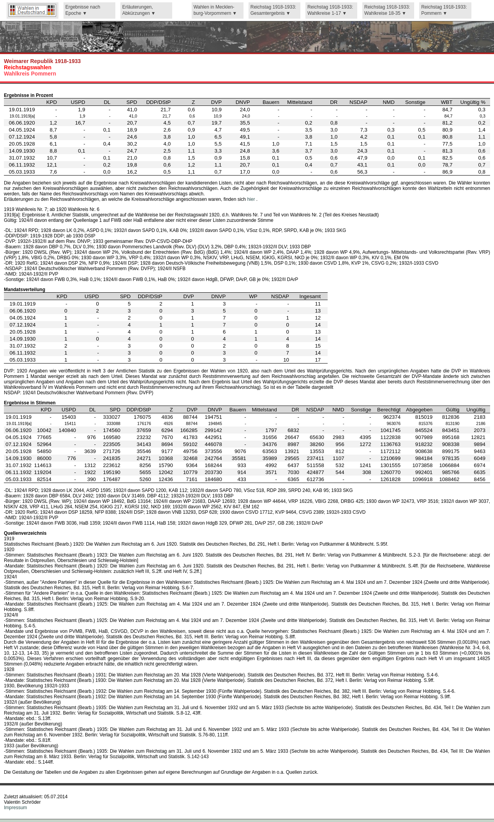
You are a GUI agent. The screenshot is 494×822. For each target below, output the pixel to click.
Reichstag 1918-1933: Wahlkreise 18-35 (387, 10)
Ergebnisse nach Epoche (82, 10)
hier (251, 199)
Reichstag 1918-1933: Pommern (444, 10)
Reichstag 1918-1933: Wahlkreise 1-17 (330, 10)
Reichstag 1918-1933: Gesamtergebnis (273, 10)
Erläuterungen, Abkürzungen (137, 10)
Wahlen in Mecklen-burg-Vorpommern (214, 10)
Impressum (15, 807)
